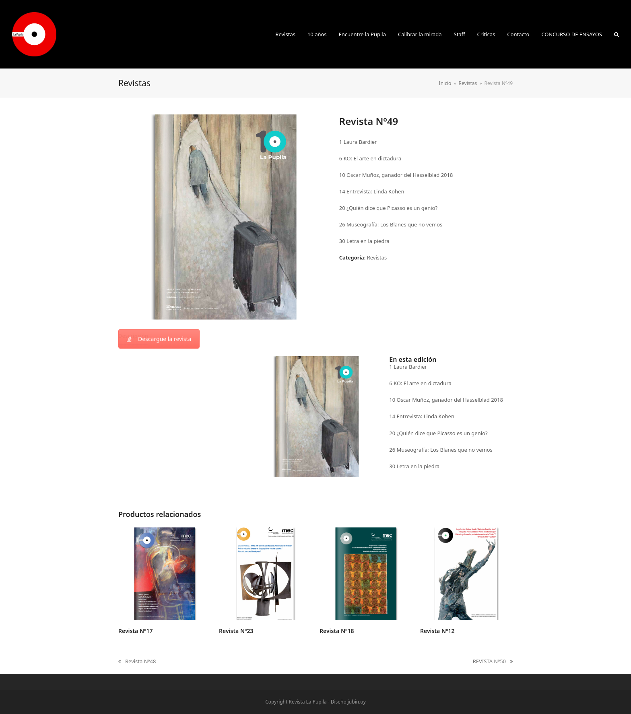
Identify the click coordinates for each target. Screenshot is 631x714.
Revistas (377, 257)
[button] (616, 34)
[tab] (133, 336)
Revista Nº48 (137, 662)
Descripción (133, 335)
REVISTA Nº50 (493, 662)
